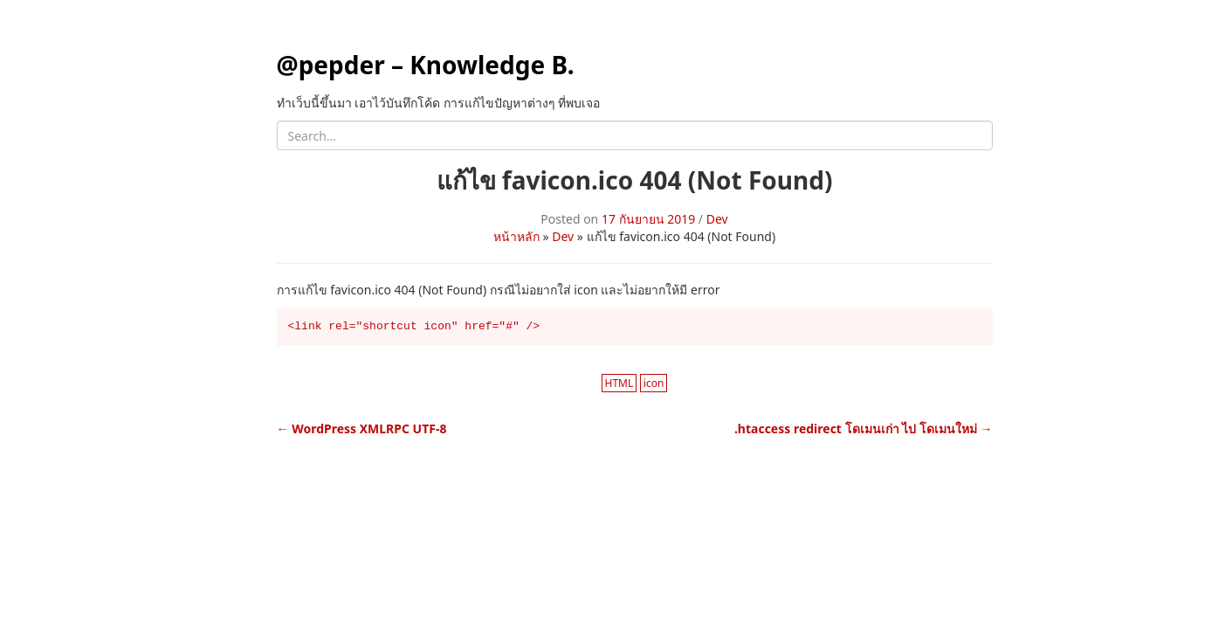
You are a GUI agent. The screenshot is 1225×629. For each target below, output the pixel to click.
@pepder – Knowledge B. (426, 64)
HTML (619, 383)
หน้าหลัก (516, 236)
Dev (717, 219)
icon (653, 383)
